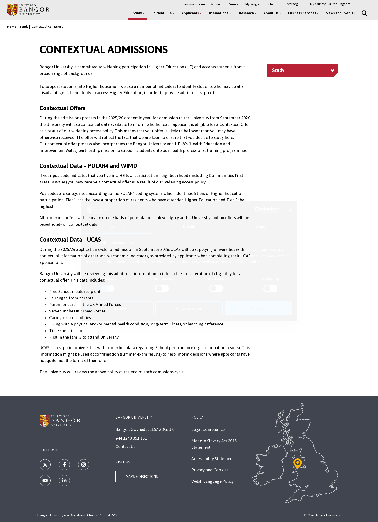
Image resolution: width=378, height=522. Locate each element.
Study (24, 26)
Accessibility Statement (212, 458)
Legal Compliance (208, 429)
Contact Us (125, 446)
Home (11, 26)
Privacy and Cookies (209, 470)
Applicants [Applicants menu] (190, 13)
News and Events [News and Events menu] (339, 13)
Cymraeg (291, 4)
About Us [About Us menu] (270, 13)
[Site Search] (364, 13)
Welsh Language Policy (212, 481)
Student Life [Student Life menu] (161, 13)
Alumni (216, 4)
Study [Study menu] (137, 13)
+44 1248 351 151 (131, 438)
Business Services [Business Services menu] (302, 13)
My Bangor (252, 4)
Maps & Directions (142, 477)
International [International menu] (218, 13)
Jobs (270, 4)
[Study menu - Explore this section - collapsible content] (302, 70)
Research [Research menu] (246, 13)
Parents (233, 4)
